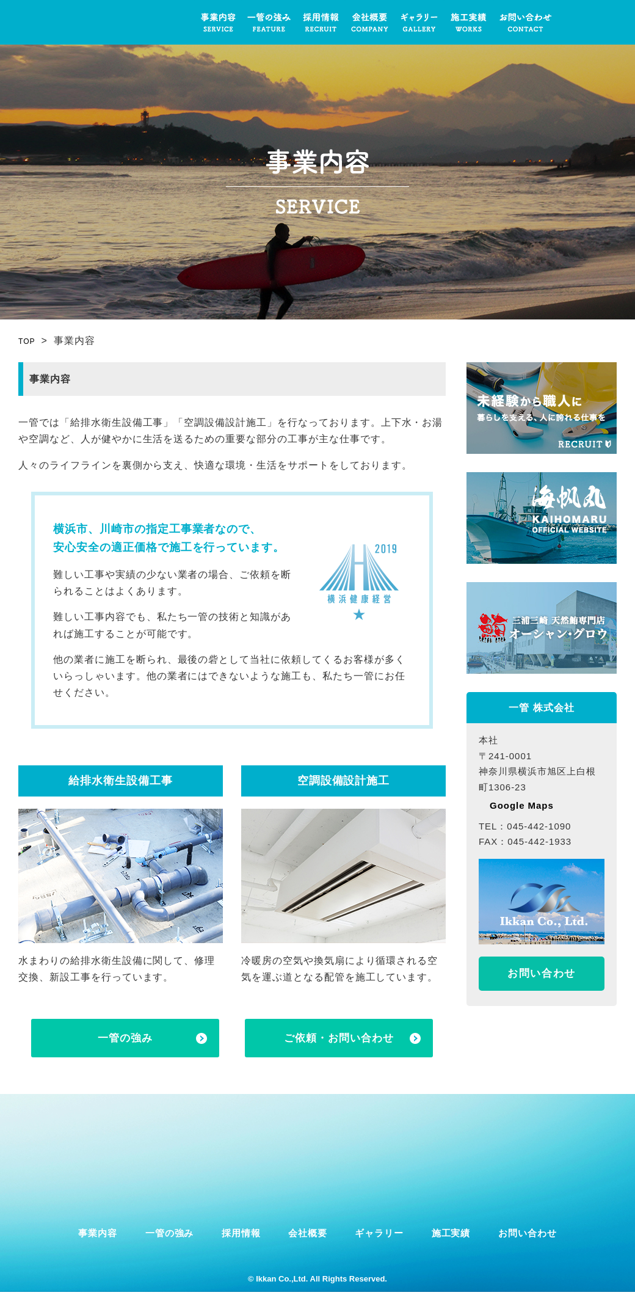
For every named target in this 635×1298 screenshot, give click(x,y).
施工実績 (468, 22)
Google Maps (523, 805)
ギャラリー (419, 22)
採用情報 (321, 22)
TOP (29, 340)
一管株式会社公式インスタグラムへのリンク (577, 22)
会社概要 (369, 22)
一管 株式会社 (94, 22)
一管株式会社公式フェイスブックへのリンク (607, 22)
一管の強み (269, 22)
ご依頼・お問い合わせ (339, 1039)
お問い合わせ (525, 22)
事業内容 (217, 22)
